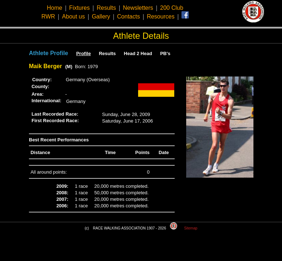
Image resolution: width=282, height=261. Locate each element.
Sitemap (190, 228)
